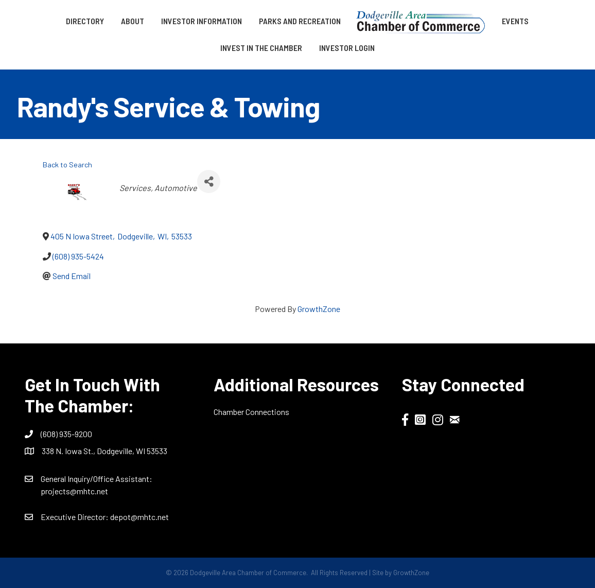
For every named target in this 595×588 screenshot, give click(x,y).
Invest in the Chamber (261, 48)
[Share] (208, 181)
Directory (85, 21)
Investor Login (347, 48)
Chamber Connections (251, 412)
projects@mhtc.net (74, 491)
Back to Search (67, 164)
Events (515, 21)
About (132, 21)
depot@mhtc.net (139, 517)
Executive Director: (75, 517)
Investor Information (201, 21)
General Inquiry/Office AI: (96, 478)
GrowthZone (318, 309)
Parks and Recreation (300, 21)
